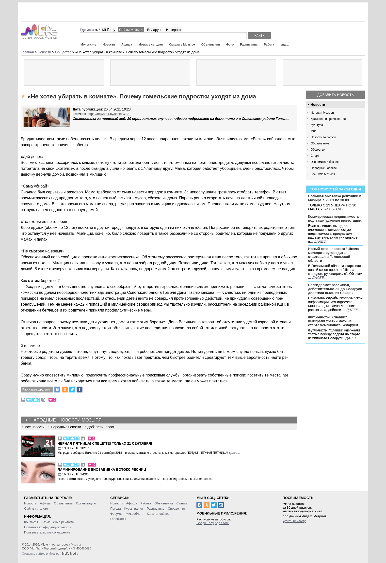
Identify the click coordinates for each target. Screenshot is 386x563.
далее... (340, 209)
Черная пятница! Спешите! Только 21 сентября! (105, 443)
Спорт (315, 155)
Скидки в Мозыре (182, 44)
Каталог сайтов (158, 514)
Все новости (35, 427)
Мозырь (76, 544)
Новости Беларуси (323, 137)
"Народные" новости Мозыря (65, 420)
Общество (318, 149)
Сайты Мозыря (131, 30)
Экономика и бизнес (324, 162)
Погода (115, 508)
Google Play (205, 523)
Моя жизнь (88, 44)
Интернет (173, 30)
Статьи (181, 503)
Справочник (177, 508)
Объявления (210, 44)
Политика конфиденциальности (47, 527)
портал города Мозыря (39, 35)
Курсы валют (134, 508)
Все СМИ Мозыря (323, 174)
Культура (317, 125)
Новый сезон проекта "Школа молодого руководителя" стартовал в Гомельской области (333, 255)
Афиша (126, 44)
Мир (313, 131)
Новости (109, 44)
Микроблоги (135, 514)
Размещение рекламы (57, 522)
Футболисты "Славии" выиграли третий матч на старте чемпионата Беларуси (333, 321)
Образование (320, 143)
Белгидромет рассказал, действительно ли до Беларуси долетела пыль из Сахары (335, 289)
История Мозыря (322, 112)
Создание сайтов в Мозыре (40, 553)
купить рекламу (294, 521)
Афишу (45, 503)
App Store (222, 523)
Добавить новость (335, 95)
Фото (230, 44)
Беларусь (154, 30)
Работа (269, 44)
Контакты (31, 522)
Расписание (248, 44)
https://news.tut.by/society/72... (109, 114)
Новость (30, 503)
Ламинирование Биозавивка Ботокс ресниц (102, 469)
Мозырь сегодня (151, 44)
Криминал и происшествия (329, 119)
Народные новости (324, 168)
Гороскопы (118, 519)
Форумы (116, 514)
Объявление (63, 503)
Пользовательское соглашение (47, 532)
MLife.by (108, 30)
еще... (284, 44)
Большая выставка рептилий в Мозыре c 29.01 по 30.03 (334, 198)
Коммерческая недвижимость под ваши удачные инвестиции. (335, 218)
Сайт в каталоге (36, 508)
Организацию (86, 503)
